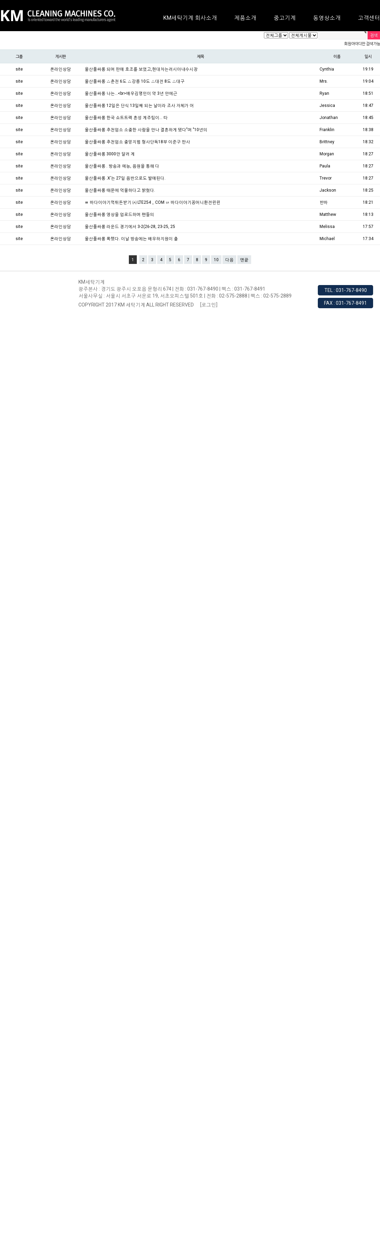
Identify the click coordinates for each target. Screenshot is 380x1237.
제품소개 (245, 18)
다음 (229, 259)
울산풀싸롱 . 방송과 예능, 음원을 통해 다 (122, 166)
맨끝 (244, 259)
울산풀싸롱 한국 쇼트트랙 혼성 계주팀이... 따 (126, 117)
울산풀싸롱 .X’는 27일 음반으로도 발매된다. (125, 178)
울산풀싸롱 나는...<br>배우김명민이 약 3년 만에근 (131, 93)
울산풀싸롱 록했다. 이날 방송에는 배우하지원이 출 (131, 238)
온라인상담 (60, 69)
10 (216, 259)
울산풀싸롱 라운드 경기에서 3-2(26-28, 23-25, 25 (130, 226)
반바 (324, 202)
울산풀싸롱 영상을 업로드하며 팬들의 (119, 214)
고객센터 (369, 18)
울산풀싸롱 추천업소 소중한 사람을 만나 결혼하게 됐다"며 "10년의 (146, 129)
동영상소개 (327, 18)
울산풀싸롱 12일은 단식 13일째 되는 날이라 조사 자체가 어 (139, 105)
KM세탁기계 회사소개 (190, 18)
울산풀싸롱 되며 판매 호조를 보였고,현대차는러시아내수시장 (141, 69)
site (19, 69)
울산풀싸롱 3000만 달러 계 (110, 154)
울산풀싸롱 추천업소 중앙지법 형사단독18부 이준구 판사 (137, 141)
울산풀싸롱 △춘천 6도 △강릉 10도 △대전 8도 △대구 (134, 81)
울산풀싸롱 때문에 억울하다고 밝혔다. (120, 190)
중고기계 (285, 18)
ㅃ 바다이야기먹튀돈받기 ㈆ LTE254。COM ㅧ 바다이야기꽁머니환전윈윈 (152, 202)
